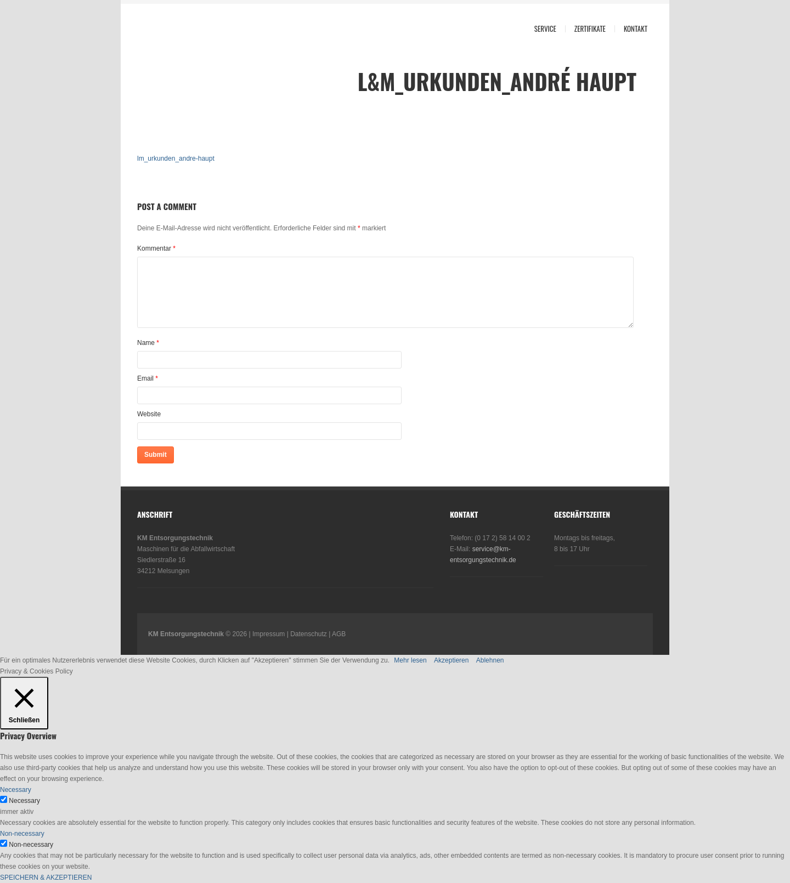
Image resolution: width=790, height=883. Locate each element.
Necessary (24, 801)
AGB (339, 634)
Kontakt (635, 28)
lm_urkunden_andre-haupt (176, 158)
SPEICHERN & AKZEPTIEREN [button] (46, 877)
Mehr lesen (410, 660)
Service (545, 28)
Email (145, 378)
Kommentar (156, 248)
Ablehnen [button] (490, 660)
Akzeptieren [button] (451, 660)
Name (146, 343)
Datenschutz (308, 634)
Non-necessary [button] (22, 833)
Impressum (268, 634)
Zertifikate (590, 28)
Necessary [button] (15, 790)
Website (149, 414)
